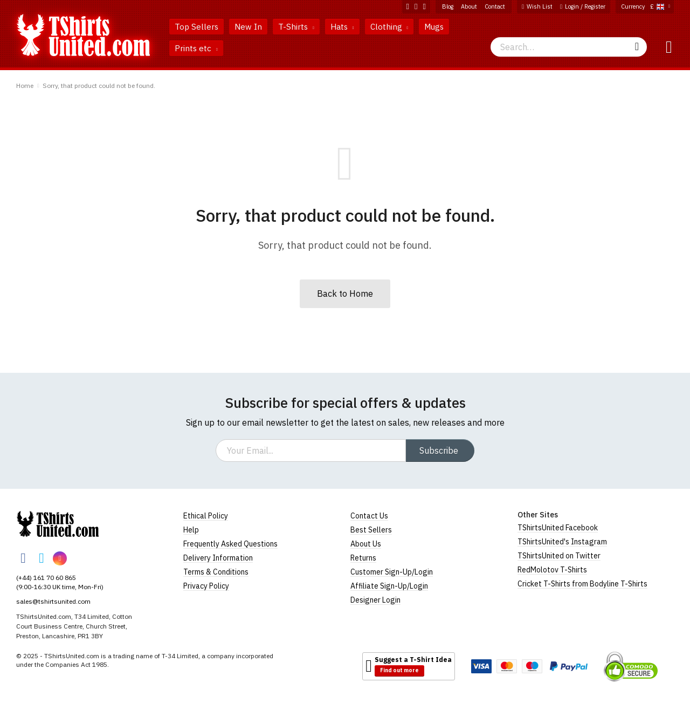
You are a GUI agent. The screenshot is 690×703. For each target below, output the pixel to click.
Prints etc (196, 48)
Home (24, 85)
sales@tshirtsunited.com (53, 601)
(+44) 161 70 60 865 (46, 578)
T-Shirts (296, 27)
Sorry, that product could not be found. (99, 85)
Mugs (434, 27)
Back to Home (345, 293)
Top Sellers (196, 27)
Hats (342, 27)
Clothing (389, 27)
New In (248, 27)
